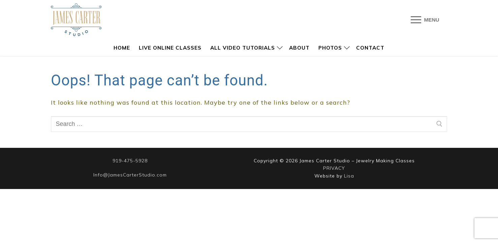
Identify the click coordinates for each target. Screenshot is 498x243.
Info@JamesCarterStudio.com (130, 175)
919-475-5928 (130, 161)
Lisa (349, 176)
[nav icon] (425, 20)
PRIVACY (334, 168)
